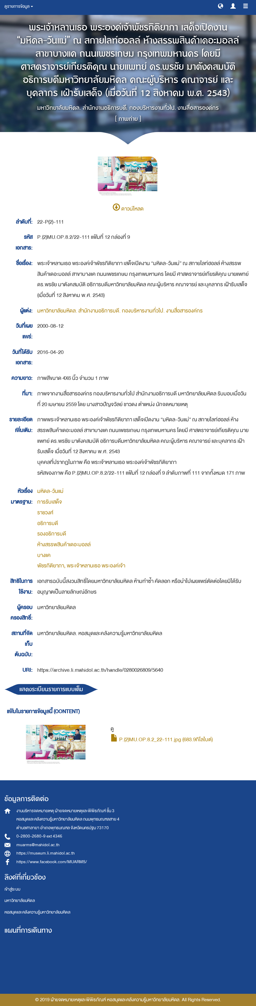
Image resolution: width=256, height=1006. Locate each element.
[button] (220, 5)
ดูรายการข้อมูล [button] (18, 6)
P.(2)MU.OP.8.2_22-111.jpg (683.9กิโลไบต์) (162, 739)
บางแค (44, 555)
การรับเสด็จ (49, 502)
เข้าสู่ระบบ (12, 889)
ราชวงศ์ (45, 512)
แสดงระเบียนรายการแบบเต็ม (51, 689)
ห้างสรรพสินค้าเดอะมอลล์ (64, 544)
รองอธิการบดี (51, 533)
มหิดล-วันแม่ (50, 491)
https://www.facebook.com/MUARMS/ (51, 862)
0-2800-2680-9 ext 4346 (39, 836)
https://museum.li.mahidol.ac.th (45, 853)
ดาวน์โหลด (128, 208)
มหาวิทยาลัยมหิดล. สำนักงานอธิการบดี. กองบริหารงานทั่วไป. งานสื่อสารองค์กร (120, 310)
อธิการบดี (47, 523)
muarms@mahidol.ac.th (38, 845)
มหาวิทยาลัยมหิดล (19, 900)
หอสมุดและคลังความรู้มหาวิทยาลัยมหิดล (37, 912)
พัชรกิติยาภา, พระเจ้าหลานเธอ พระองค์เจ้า (81, 565)
